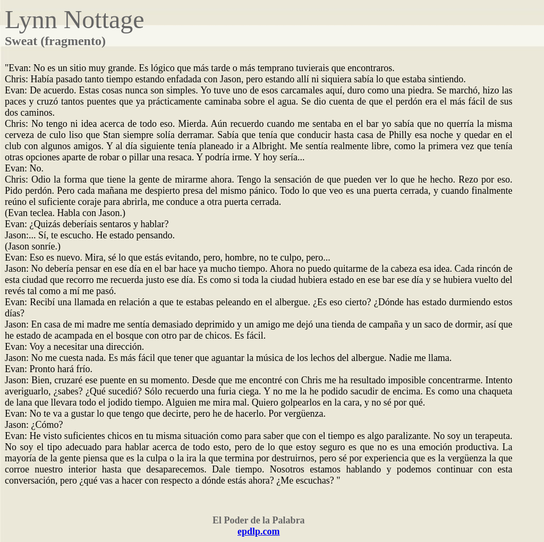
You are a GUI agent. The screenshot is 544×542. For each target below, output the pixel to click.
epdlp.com (258, 531)
